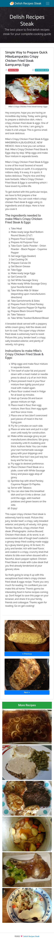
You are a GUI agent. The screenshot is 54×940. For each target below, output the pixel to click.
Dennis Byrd (13, 70)
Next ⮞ (27, 692)
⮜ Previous (27, 654)
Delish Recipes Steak (25, 3)
